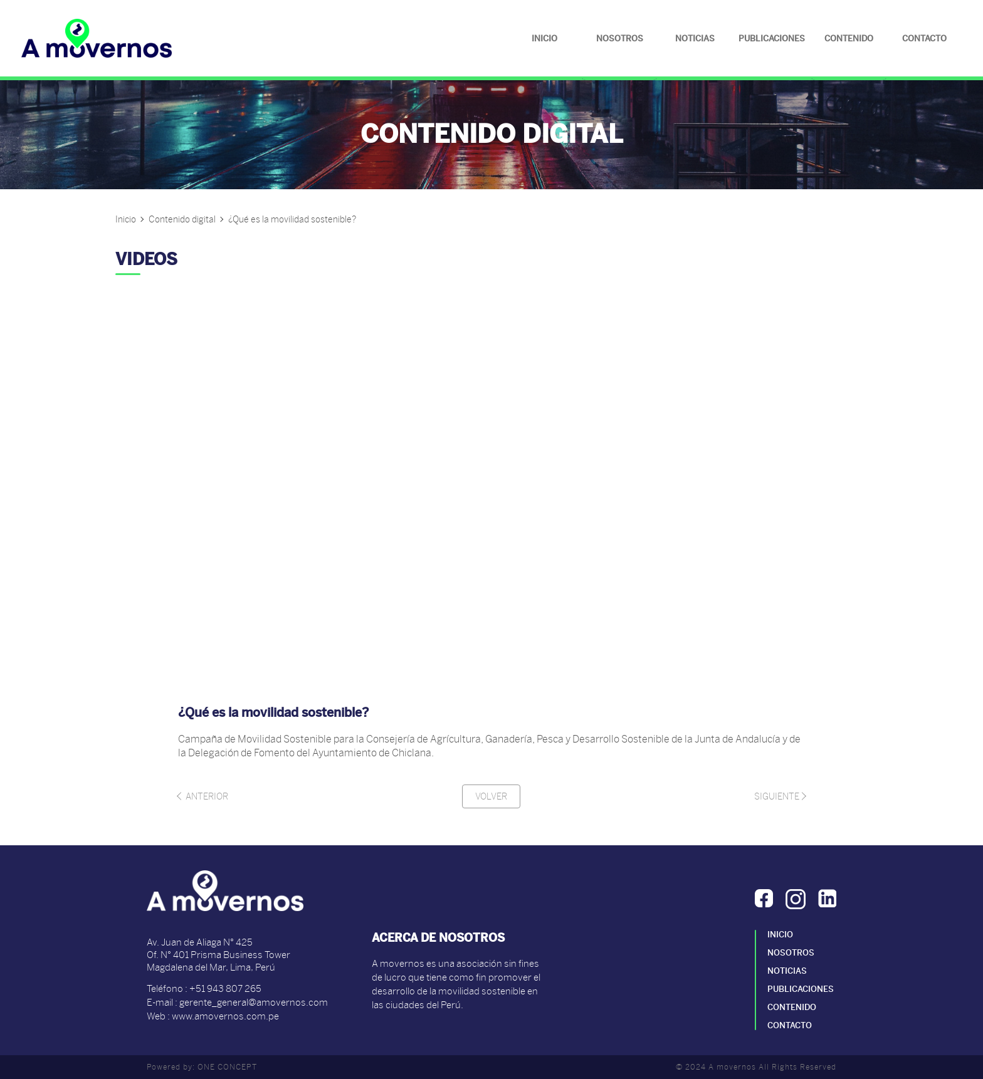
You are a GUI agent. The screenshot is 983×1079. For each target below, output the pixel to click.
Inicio (544, 38)
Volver (491, 796)
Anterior (203, 796)
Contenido (848, 38)
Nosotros (619, 38)
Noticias (695, 38)
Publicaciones (772, 38)
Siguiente (779, 796)
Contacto (924, 38)
